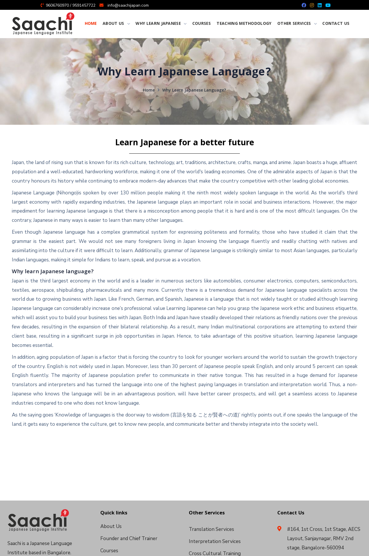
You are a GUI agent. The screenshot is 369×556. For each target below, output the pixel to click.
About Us (111, 526)
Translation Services (211, 529)
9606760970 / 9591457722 (71, 5)
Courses (109, 550)
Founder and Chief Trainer (128, 538)
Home (149, 90)
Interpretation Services (215, 541)
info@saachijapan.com (128, 5)
